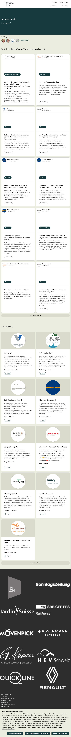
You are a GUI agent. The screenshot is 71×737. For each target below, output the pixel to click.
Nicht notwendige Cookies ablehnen (37, 733)
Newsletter (4, 702)
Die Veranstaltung (6, 694)
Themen (4, 696)
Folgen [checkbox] (7, 373)
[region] (35, 723)
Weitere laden (35, 315)
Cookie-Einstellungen (8, 704)
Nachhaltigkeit (5, 706)
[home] (8, 4)
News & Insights (6, 700)
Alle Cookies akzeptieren (60, 733)
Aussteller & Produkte (8, 698)
